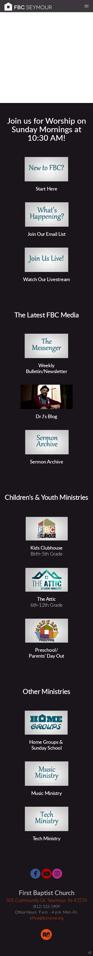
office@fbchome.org (46, 918)
